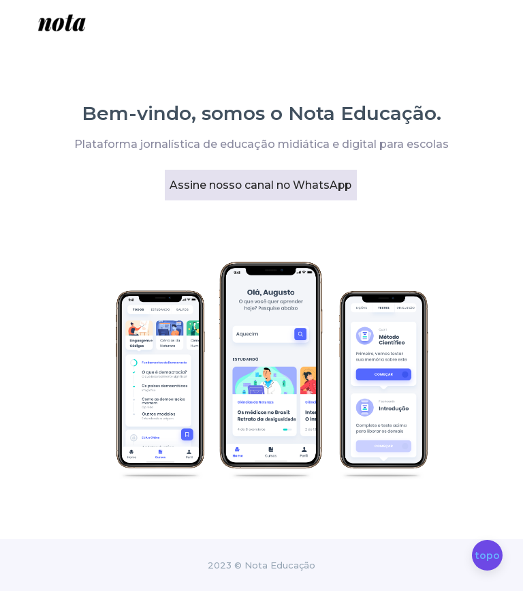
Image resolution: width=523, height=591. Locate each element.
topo (487, 556)
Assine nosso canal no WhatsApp (253, 185)
